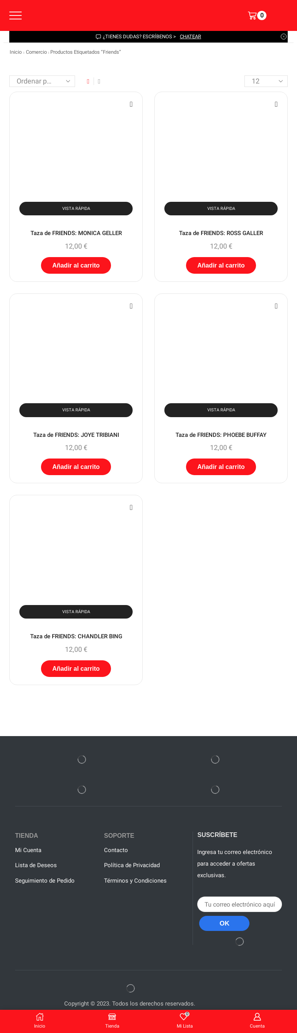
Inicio (16, 52)
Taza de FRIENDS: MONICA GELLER (76, 233)
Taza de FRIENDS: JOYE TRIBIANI (76, 436)
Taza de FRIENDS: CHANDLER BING (76, 639)
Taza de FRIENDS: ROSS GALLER (221, 233)
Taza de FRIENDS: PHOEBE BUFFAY (221, 436)
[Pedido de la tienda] (42, 81)
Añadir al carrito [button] (76, 266)
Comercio (36, 52)
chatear (190, 36)
